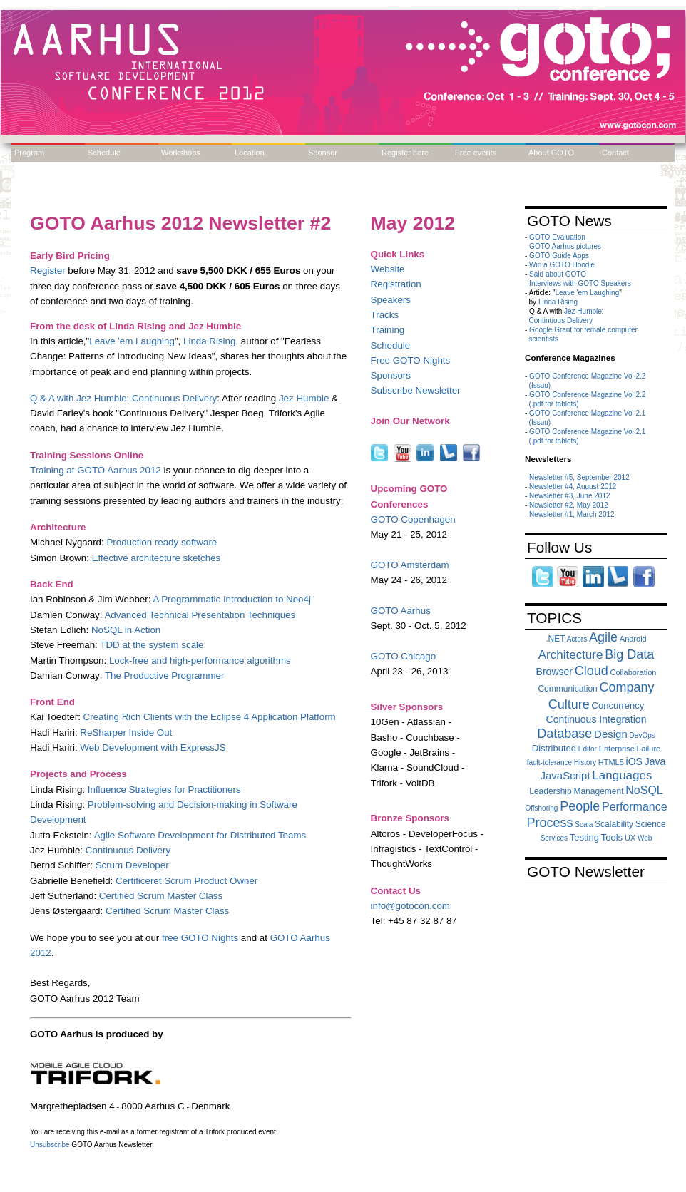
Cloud (591, 671)
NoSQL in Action (125, 630)
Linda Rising (209, 341)
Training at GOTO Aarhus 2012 (95, 470)
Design (611, 734)
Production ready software (161, 542)
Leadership (550, 791)
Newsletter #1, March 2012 (572, 514)
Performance (634, 807)
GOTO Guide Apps (559, 256)
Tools (612, 837)
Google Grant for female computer (583, 330)
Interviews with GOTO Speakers (580, 283)
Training (388, 329)
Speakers (391, 299)
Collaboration (633, 672)
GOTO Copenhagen (413, 519)
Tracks (385, 314)
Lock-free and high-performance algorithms (200, 660)
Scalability (614, 824)
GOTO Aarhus (401, 610)
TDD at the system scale (151, 644)
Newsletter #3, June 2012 (569, 496)
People (580, 806)
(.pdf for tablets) (554, 404)
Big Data (629, 654)
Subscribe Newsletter (416, 390)
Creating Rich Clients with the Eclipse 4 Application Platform (209, 716)
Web (645, 838)
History (585, 762)
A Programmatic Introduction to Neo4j (232, 599)
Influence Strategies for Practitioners (164, 789)
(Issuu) (540, 385)
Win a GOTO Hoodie (562, 265)
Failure (649, 748)
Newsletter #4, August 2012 (572, 486)
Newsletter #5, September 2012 (579, 477)
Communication (567, 689)
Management (598, 791)
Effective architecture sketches (156, 558)
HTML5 (611, 762)
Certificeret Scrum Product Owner (186, 880)
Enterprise (617, 748)
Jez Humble (304, 398)
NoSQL (643, 790)
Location (250, 152)
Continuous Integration (596, 719)
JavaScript (565, 775)
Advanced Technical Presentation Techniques (199, 615)
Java (655, 761)
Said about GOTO (557, 274)
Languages (622, 775)
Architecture (570, 655)
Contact (615, 152)
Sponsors (391, 375)
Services (554, 838)
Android (633, 638)
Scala (584, 824)
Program (29, 152)
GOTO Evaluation (557, 237)
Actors (577, 639)
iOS (634, 761)
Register (48, 270)
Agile (603, 637)
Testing (584, 837)
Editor (587, 749)
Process (549, 823)
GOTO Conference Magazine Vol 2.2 (587, 376)
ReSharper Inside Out (126, 732)
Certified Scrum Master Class (160, 895)
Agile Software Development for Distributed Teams (200, 835)
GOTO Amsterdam (410, 565)
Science (650, 824)
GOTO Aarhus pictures (565, 246)
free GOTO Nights (200, 937)
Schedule (104, 152)
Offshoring (541, 808)
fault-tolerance (549, 762)
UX (630, 837)
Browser (554, 671)
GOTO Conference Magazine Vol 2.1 (587, 413)
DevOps (642, 735)
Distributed (554, 748)
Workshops (180, 152)
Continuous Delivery (128, 850)
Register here (405, 152)
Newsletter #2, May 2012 (568, 505)
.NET (555, 639)
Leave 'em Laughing (132, 341)
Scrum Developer (132, 865)
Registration (396, 284)
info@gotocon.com (410, 905)
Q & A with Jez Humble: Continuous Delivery (123, 398)
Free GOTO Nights (411, 360)
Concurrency (618, 705)
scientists (543, 339)
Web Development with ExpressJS (152, 747)
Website (388, 269)
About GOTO (551, 152)
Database (564, 733)
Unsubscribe (50, 1145)
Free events (475, 152)
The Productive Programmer (164, 675)
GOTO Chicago (403, 656)
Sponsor (322, 152)
